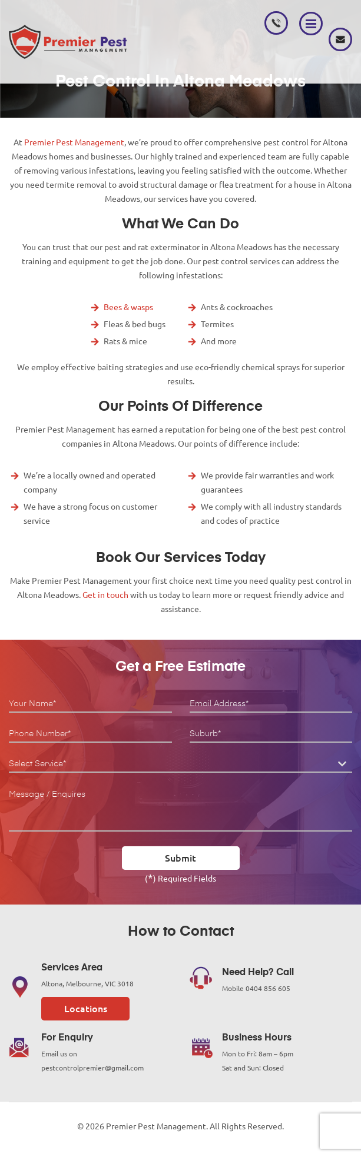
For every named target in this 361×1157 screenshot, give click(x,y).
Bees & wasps (128, 307)
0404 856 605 (276, 23)
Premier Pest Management (74, 142)
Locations (85, 1008)
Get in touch (105, 595)
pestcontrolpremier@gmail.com (340, 39)
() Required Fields (180, 877)
